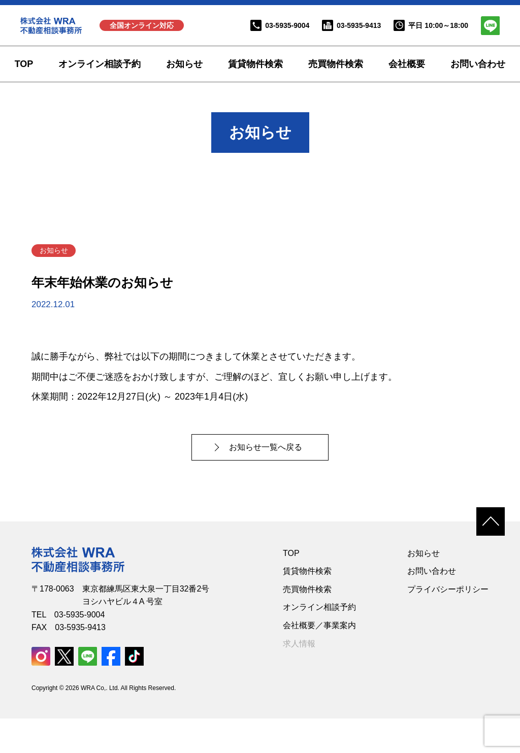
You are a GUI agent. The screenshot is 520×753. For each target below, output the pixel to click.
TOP (24, 64)
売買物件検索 (335, 64)
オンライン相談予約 (99, 64)
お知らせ (184, 64)
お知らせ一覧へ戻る (267, 481)
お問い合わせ (477, 64)
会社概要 (406, 64)
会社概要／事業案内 (319, 659)
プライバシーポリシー (448, 623)
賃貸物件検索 (255, 64)
